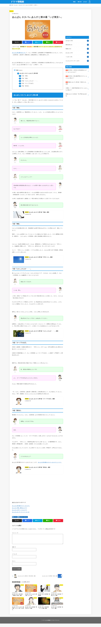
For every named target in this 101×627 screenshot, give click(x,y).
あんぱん (16, 5)
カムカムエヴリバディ (72, 60)
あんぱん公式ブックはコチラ (19, 510)
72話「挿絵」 (24, 78)
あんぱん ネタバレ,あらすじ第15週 (27, 73)
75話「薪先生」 (24, 86)
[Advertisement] (37, 488)
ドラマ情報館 (17, 1)
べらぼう (69, 56)
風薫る (74, 1)
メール (14, 555)
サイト (14, 562)
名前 (14, 548)
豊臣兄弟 (80, 1)
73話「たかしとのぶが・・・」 (28, 80)
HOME (12, 5)
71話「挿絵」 (24, 75)
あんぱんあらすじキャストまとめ (20, 512)
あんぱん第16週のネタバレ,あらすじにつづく (50, 462)
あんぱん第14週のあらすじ (19, 52)
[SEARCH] (89, 2)
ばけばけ (85, 1)
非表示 (20, 70)
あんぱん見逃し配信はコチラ (19, 508)
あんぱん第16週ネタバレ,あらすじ (21, 505)
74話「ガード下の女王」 (26, 83)
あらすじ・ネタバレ (23, 516)
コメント (15, 532)
